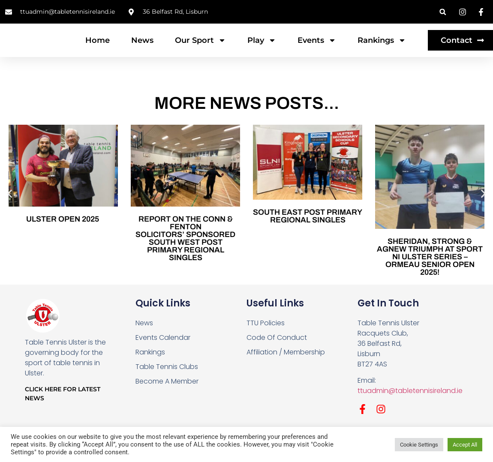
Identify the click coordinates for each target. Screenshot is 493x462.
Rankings (382, 49)
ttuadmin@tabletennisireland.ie (410, 408)
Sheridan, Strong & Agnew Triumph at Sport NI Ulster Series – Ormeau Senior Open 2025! (430, 274)
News (142, 49)
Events (317, 49)
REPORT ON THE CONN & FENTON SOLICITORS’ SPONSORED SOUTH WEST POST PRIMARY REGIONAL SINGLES (185, 255)
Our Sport (200, 49)
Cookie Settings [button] (419, 444)
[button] (442, 11)
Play (261, 49)
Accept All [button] (465, 444)
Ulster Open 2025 (63, 236)
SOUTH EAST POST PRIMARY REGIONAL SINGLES (307, 233)
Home (97, 49)
